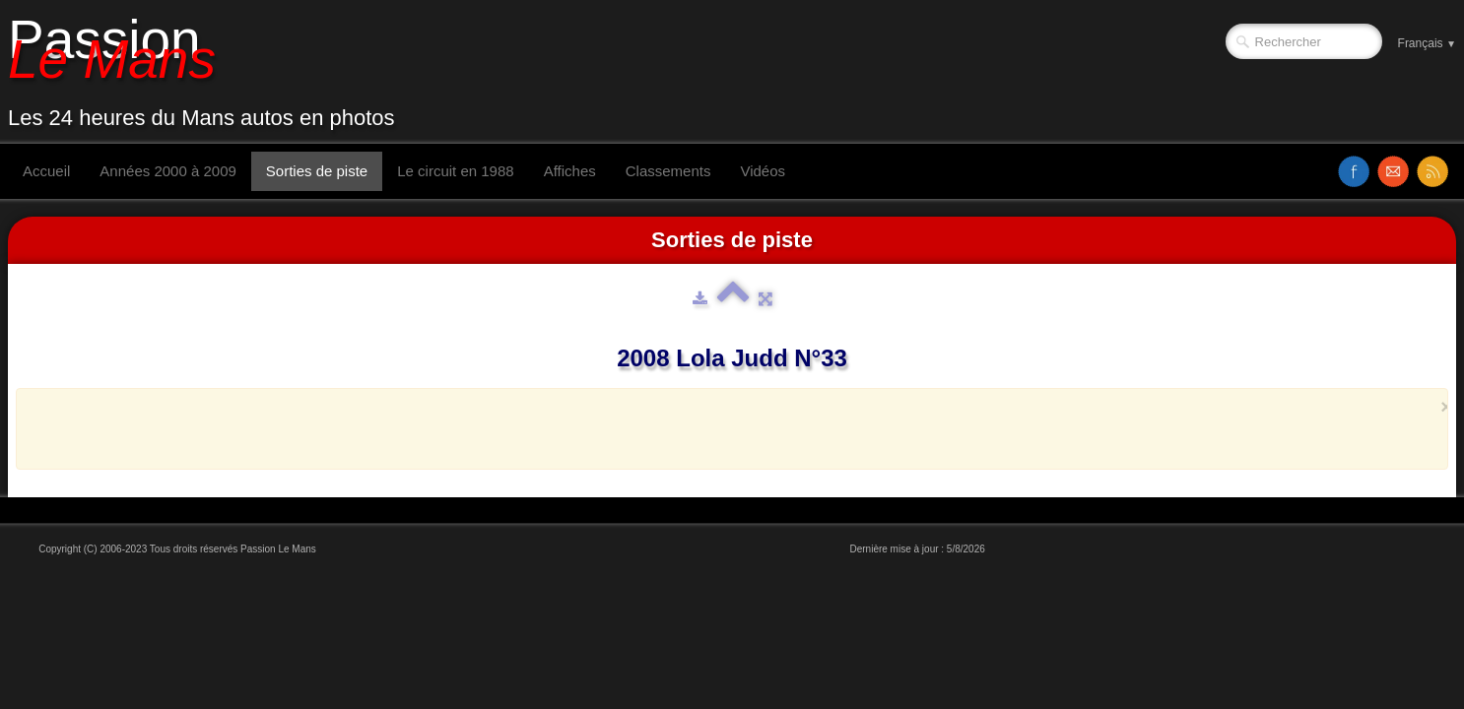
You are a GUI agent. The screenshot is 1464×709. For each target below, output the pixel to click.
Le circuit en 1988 (455, 170)
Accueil (46, 170)
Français (1427, 43)
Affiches (570, 170)
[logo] (209, 72)
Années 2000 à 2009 (167, 170)
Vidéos (762, 170)
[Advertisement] (726, 428)
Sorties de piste (316, 170)
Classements (668, 170)
